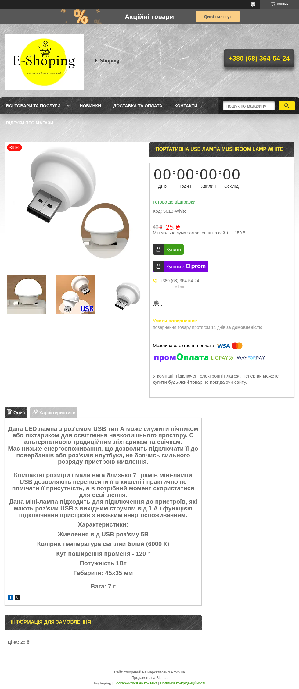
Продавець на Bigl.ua (149, 678)
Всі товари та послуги (33, 105)
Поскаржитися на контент (135, 683)
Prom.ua (178, 672)
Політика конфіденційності (182, 683)
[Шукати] (287, 105)
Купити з (186, 266)
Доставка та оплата (137, 105)
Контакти (186, 105)
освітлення (90, 435)
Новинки (90, 105)
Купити (173, 249)
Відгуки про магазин (31, 122)
